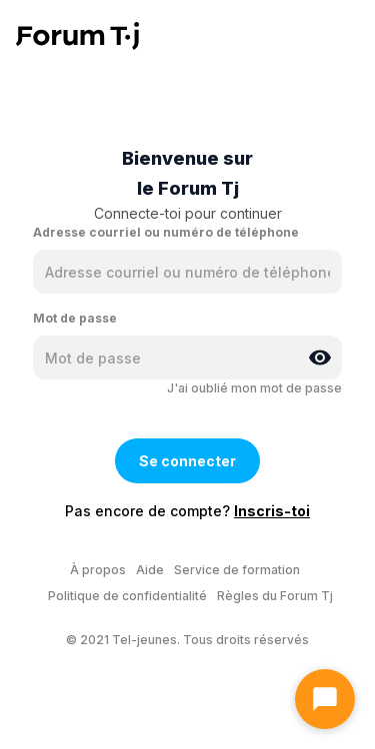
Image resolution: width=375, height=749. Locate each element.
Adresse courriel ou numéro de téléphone (166, 232)
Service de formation (237, 569)
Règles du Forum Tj (275, 595)
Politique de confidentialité (127, 595)
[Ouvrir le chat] (325, 699)
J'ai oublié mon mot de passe (254, 387)
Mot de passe (75, 318)
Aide (150, 569)
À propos (98, 569)
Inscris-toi (272, 510)
